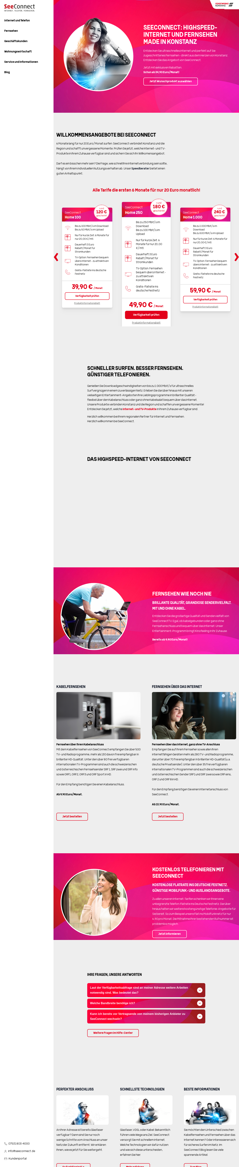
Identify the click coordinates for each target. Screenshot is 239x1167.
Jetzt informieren (169, 934)
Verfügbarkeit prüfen (87, 296)
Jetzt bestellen (72, 816)
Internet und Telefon (17, 20)
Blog (7, 72)
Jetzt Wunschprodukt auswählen (170, 81)
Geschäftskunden (15, 41)
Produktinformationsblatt (87, 303)
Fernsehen (11, 31)
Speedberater (140, 168)
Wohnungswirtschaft (18, 51)
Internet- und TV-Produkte (139, 409)
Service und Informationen (21, 62)
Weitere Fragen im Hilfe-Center (113, 1033)
